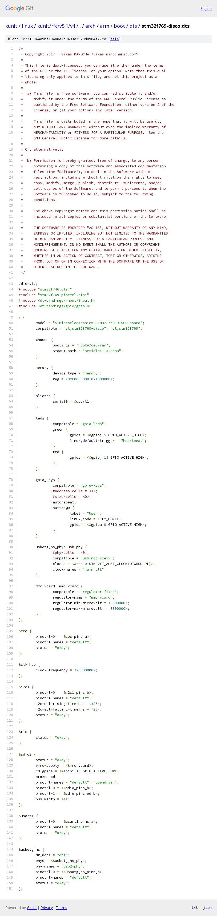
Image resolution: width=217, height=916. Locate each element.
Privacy (47, 907)
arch (90, 26)
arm (104, 26)
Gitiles (32, 907)
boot (119, 26)
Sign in (206, 8)
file (114, 39)
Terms (61, 907)
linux (27, 26)
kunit (11, 26)
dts (133, 26)
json (207, 907)
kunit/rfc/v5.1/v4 (56, 26)
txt (194, 907)
